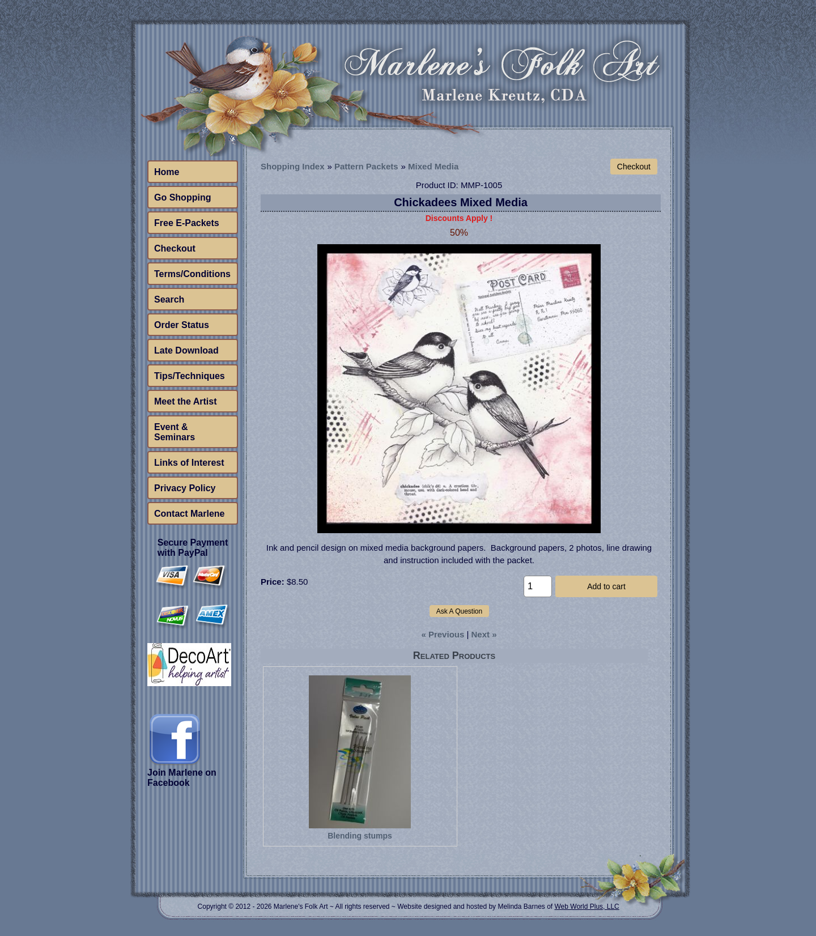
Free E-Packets (186, 223)
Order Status (181, 325)
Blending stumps (360, 835)
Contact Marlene (189, 513)
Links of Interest (189, 462)
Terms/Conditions (192, 274)
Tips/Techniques (189, 376)
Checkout (175, 248)
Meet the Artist (185, 401)
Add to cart (606, 586)
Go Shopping (182, 197)
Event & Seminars (174, 432)
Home (166, 172)
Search (169, 299)
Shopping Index (293, 166)
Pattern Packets (366, 166)
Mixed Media (433, 166)
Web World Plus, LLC (586, 907)
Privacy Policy (185, 488)
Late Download (186, 350)
